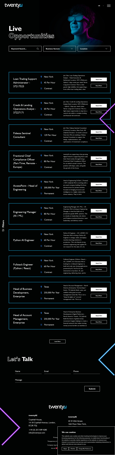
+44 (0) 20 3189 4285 (38, 429)
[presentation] (28, 389)
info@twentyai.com (37, 432)
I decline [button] (72, 448)
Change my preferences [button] (85, 448)
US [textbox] (99, 6)
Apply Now (99, 79)
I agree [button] (65, 448)
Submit (92, 389)
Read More (99, 85)
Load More (57, 341)
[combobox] (100, 6)
